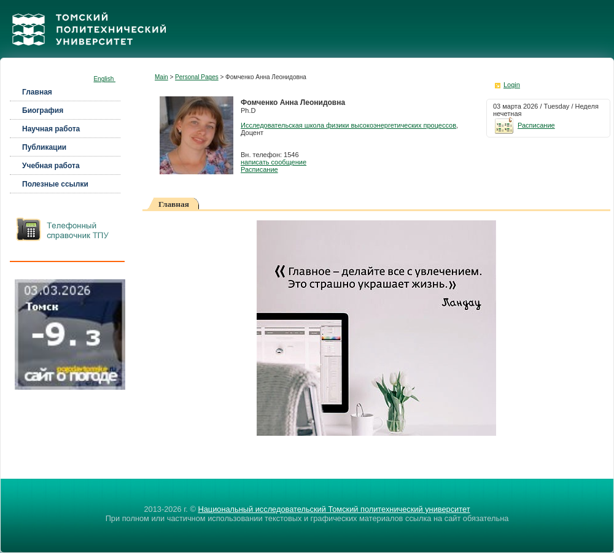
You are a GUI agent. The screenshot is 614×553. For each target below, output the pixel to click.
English (104, 78)
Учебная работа (51, 165)
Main (161, 77)
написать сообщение (273, 162)
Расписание (259, 169)
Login (511, 84)
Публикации (44, 147)
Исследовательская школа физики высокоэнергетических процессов (348, 125)
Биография (42, 110)
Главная (37, 92)
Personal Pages (197, 77)
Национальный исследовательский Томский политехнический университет (334, 509)
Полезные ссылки (55, 184)
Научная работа (51, 129)
